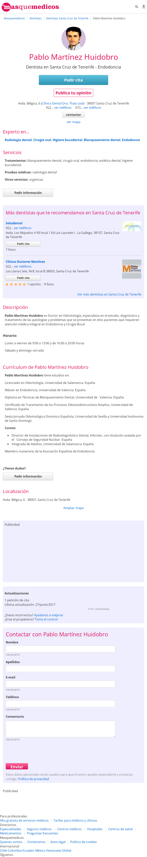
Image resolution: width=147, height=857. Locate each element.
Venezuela (53, 850)
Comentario (15, 716)
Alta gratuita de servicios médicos (24, 820)
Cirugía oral (42, 140)
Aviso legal (57, 842)
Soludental (14, 223)
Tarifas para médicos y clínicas (75, 820)
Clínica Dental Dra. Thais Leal (62, 103)
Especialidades (10, 829)
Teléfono (12, 697)
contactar (73, 115)
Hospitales (95, 829)
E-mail (10, 677)
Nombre (12, 642)
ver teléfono (63, 107)
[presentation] (35, 751)
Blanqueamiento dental (102, 140)
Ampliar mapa (73, 508)
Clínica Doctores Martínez (25, 262)
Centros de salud (120, 829)
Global (66, 850)
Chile (3, 850)
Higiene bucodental (67, 140)
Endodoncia (131, 140)
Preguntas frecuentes (42, 833)
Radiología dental (18, 140)
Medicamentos (10, 833)
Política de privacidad (33, 779)
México (40, 850)
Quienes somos (11, 842)
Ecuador (28, 850)
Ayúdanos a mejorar (48, 615)
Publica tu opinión (73, 92)
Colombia (15, 850)
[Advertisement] (73, 553)
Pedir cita (73, 80)
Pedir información (28, 193)
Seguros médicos (39, 829)
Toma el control (46, 619)
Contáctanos (36, 842)
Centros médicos (69, 829)
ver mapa (73, 122)
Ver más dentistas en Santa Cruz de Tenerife (109, 294)
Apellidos (13, 662)
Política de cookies (83, 842)
